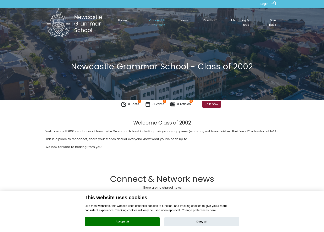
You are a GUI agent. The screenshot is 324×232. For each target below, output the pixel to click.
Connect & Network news (162, 178)
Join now (211, 104)
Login (264, 4)
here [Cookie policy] (212, 210)
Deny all (201, 221)
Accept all (122, 221)
